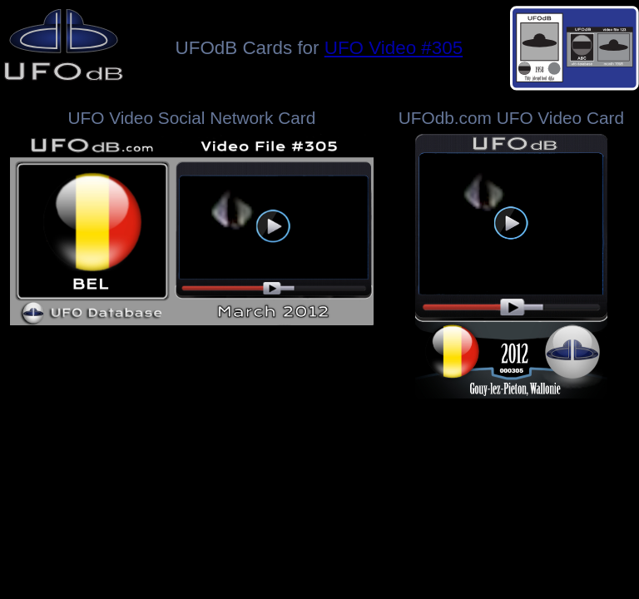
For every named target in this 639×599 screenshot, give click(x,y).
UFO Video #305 (393, 47)
